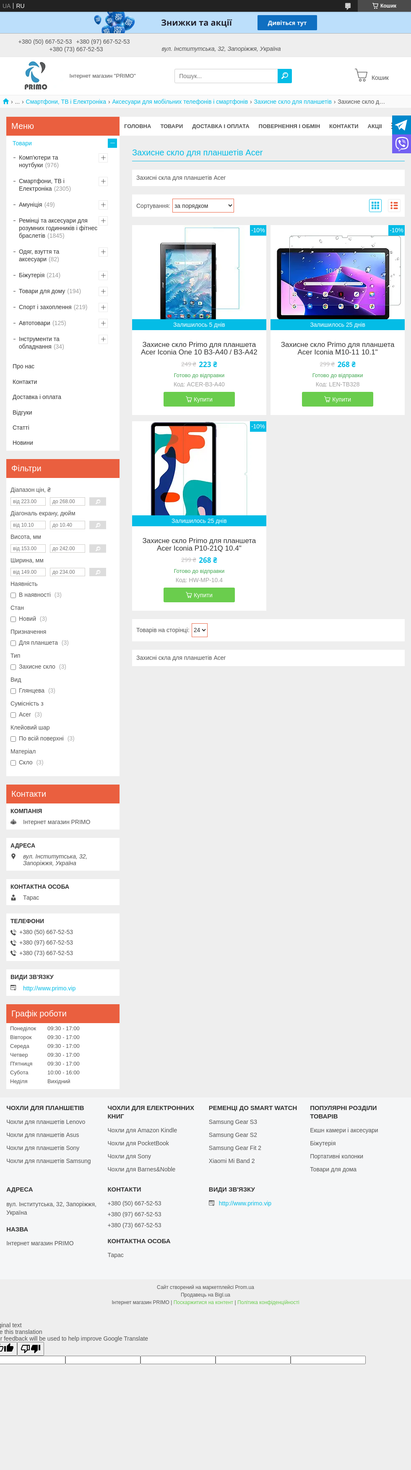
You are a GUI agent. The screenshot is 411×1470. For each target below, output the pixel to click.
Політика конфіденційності (268, 1302)
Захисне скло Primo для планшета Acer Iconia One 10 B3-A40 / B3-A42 (199, 348)
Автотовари (34, 323)
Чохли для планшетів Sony (42, 1147)
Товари (171, 126)
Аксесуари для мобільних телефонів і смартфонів (180, 101)
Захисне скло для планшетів (293, 101)
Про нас (23, 366)
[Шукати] (285, 76)
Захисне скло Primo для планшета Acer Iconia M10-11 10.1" (338, 348)
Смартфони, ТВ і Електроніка (66, 101)
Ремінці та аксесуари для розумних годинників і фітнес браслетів (58, 228)
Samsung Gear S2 (233, 1134)
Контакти (344, 126)
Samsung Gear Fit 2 (235, 1147)
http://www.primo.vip (49, 988)
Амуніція (30, 204)
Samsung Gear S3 (233, 1121)
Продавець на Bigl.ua (205, 1295)
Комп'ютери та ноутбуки (38, 161)
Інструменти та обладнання (39, 343)
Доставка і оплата (220, 126)
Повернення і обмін (289, 126)
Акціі (375, 126)
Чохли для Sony (129, 1156)
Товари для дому (42, 291)
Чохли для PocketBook (138, 1143)
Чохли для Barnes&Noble (141, 1169)
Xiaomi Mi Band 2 (232, 1161)
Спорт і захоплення (45, 307)
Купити (203, 399)
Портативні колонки (336, 1156)
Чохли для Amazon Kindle (142, 1130)
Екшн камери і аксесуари (344, 1130)
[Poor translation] (30, 1349)
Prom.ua (244, 1287)
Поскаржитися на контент (203, 1302)
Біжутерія (31, 275)
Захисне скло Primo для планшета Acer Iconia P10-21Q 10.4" (199, 544)
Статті (21, 427)
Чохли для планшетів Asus (42, 1134)
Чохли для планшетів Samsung (48, 1161)
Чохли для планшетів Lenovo (45, 1121)
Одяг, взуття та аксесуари (39, 255)
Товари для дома (333, 1169)
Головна (137, 126)
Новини (23, 442)
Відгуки (22, 412)
